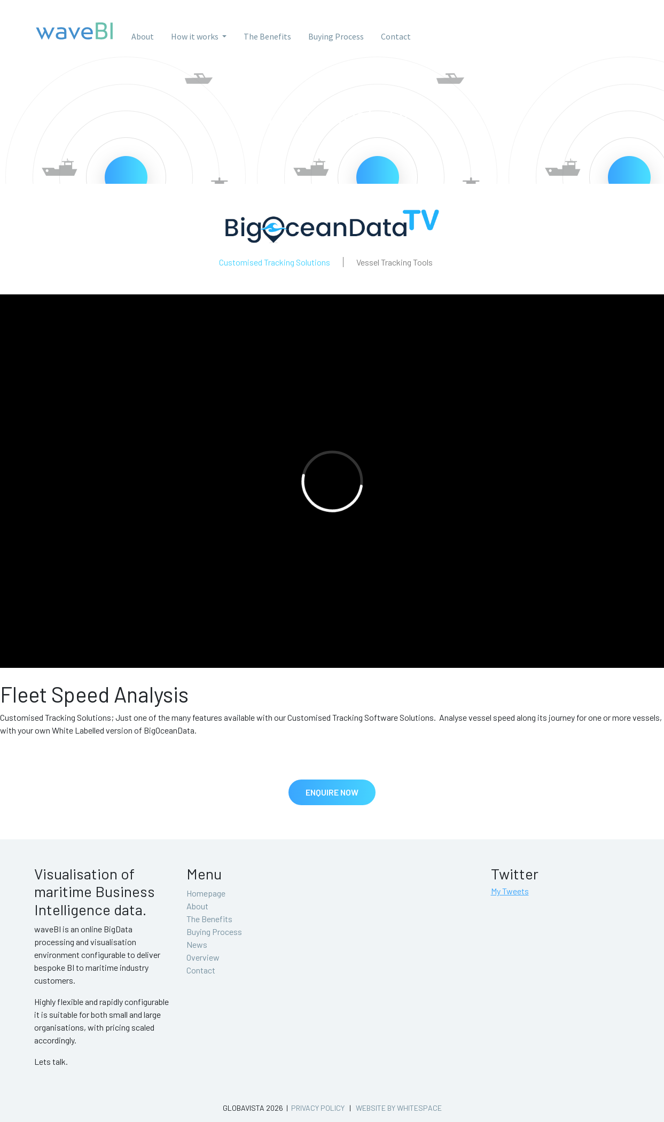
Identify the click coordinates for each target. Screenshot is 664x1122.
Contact (396, 36)
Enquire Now (332, 792)
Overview (203, 957)
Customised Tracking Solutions (274, 262)
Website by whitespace (399, 1107)
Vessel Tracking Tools (394, 262)
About (142, 36)
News (196, 944)
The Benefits (267, 36)
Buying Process (336, 36)
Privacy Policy (318, 1107)
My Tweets (510, 891)
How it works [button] (195, 36)
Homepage (205, 893)
